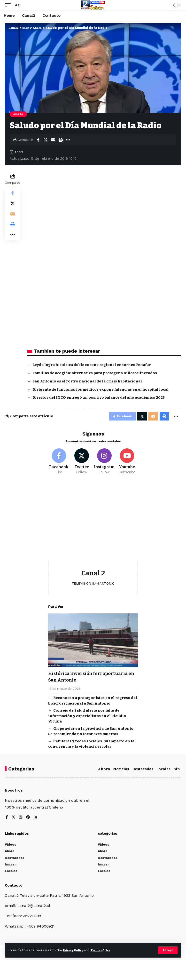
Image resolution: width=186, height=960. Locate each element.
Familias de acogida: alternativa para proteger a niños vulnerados (94, 373)
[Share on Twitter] (45, 140)
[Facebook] (59, 464)
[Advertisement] (93, 524)
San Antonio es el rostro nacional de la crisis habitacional (87, 381)
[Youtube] (127, 464)
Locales (163, 771)
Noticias (121, 771)
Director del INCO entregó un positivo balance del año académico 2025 (98, 397)
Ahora (18, 114)
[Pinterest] (28, 819)
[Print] (60, 140)
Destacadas (142, 771)
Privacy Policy (74, 950)
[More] (68, 140)
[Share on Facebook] (38, 140)
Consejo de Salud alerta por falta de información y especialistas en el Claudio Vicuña (87, 718)
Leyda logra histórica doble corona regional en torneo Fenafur (91, 365)
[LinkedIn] (36, 819)
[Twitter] (82, 464)
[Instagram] (104, 464)
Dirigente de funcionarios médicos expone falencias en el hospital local (100, 389)
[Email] (53, 140)
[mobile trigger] (9, 5)
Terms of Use (104, 950)
